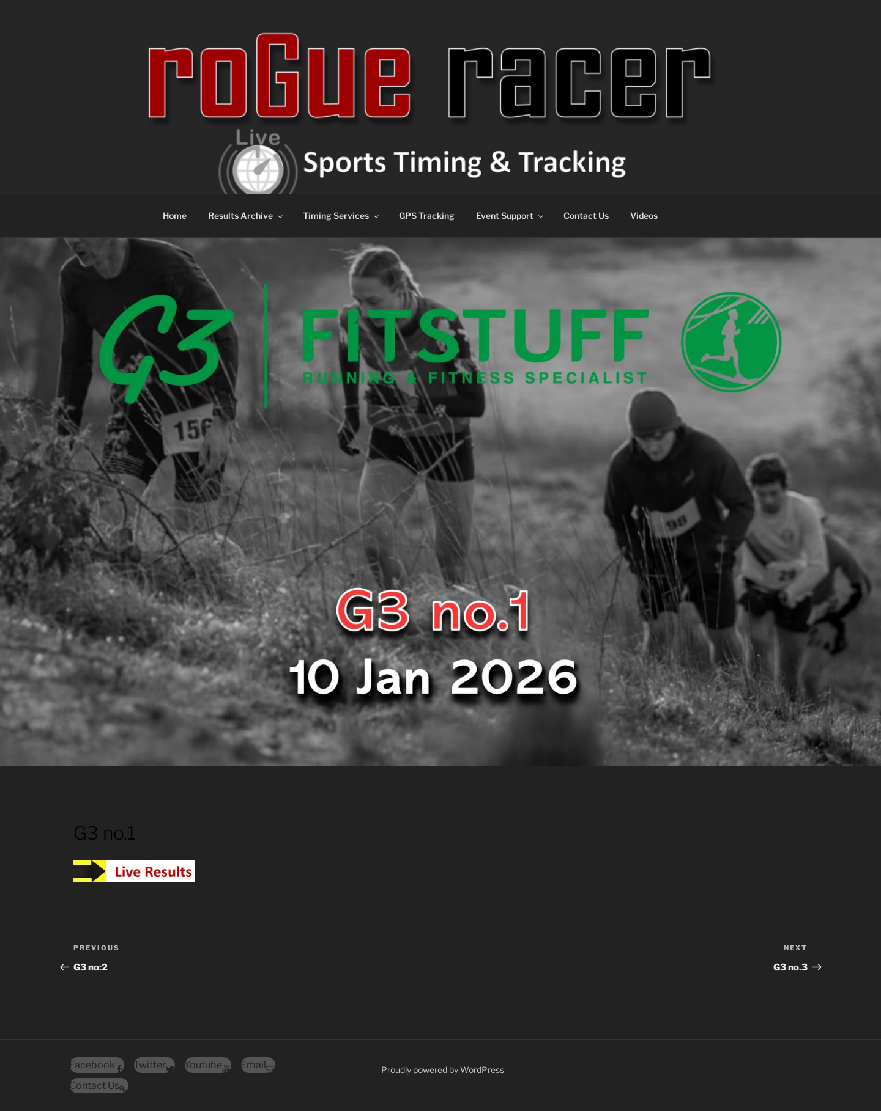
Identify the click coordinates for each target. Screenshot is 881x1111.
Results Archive (246, 215)
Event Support (510, 215)
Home (175, 215)
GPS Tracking (427, 215)
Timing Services (342, 215)
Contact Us (586, 215)
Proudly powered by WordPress (442, 1070)
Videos (644, 215)
